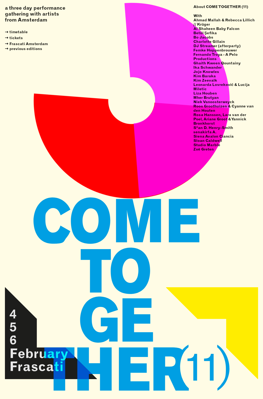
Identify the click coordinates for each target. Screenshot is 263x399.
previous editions (25, 48)
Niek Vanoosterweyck (213, 101)
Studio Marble (206, 144)
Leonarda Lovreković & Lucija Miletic (221, 86)
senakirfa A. (205, 132)
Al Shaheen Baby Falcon (216, 28)
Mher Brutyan (206, 97)
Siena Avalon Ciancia (213, 136)
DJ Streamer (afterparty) (217, 45)
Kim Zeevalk (205, 80)
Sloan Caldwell (207, 140)
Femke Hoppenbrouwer (215, 50)
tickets (16, 37)
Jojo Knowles (206, 71)
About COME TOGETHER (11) (220, 6)
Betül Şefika (205, 33)
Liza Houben (205, 93)
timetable (18, 32)
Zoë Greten (203, 149)
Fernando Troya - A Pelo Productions (215, 56)
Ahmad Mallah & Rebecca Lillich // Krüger (224, 22)
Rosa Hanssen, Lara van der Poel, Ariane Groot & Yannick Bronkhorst (219, 119)
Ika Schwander (207, 67)
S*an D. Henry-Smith (213, 127)
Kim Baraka (204, 76)
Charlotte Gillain (209, 41)
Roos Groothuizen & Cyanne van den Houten (223, 108)
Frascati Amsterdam (28, 43)
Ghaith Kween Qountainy (217, 63)
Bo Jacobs (203, 37)
